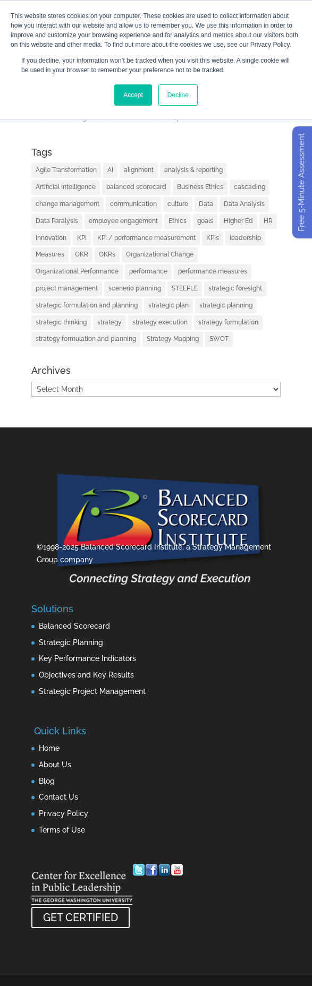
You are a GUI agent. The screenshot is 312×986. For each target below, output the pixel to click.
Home (49, 748)
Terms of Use (62, 830)
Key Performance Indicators (87, 658)
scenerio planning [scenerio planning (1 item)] (134, 288)
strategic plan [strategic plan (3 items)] (168, 305)
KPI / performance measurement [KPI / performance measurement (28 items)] (146, 238)
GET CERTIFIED (80, 917)
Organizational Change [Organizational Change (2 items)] (159, 254)
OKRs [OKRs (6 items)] (107, 254)
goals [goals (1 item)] (205, 221)
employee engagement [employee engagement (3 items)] (123, 221)
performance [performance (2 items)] (148, 271)
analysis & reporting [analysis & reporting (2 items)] (193, 170)
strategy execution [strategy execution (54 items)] (160, 322)
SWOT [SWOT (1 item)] (219, 338)
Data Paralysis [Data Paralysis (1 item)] (57, 221)
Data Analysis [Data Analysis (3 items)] (244, 204)
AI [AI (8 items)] (110, 170)
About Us (55, 764)
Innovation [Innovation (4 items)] (51, 238)
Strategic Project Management (92, 691)
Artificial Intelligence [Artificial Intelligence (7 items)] (66, 187)
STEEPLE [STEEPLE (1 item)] (185, 288)
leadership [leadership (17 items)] (245, 238)
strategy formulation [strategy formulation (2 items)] (228, 322)
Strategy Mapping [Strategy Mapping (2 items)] (173, 338)
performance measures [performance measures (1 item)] (212, 271)
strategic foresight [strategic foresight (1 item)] (235, 288)
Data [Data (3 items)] (206, 204)
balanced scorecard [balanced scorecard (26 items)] (136, 187)
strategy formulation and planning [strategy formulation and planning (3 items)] (86, 338)
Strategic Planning (71, 642)
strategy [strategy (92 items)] (109, 322)
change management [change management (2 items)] (67, 204)
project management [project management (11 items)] (67, 288)
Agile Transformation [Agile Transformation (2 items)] (66, 170)
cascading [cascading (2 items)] (249, 187)
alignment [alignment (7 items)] (139, 170)
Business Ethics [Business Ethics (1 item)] (200, 187)
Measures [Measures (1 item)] (50, 254)
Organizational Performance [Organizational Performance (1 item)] (77, 271)
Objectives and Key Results (86, 675)
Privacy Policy (63, 813)
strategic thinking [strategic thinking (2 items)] (61, 322)
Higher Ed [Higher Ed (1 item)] (238, 221)
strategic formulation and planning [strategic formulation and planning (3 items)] (87, 305)
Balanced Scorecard (74, 626)
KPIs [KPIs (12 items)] (212, 238)
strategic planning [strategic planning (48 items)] (225, 305)
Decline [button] (178, 95)
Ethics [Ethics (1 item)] (177, 221)
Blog (47, 781)
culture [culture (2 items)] (177, 204)
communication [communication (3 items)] (133, 204)
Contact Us (58, 797)
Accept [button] (133, 95)
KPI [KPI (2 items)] (82, 238)
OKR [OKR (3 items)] (81, 254)
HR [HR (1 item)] (268, 221)
